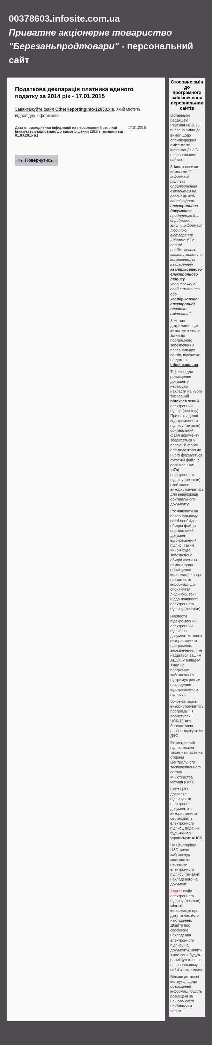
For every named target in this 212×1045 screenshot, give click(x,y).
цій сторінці (186, 845)
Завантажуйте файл (64, 109)
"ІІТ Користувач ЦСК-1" (182, 716)
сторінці (177, 757)
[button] (36, 160)
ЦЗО (189, 782)
